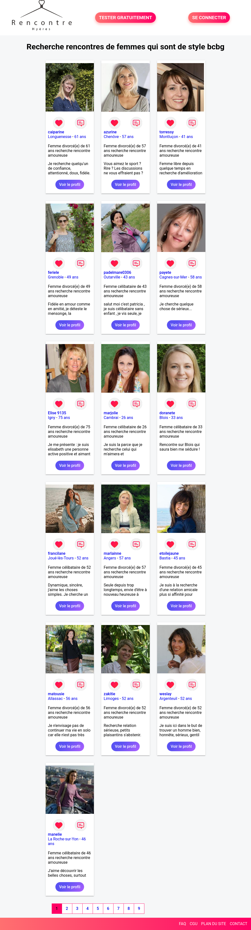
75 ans (64, 417)
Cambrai (111, 417)
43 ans (129, 277)
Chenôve (111, 136)
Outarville (112, 277)
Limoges (111, 698)
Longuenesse (59, 136)
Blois (164, 417)
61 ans (80, 136)
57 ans (128, 136)
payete (165, 272)
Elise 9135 (57, 413)
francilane (56, 553)
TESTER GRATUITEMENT (125, 17)
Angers (110, 558)
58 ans (196, 277)
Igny (51, 417)
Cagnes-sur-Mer (173, 277)
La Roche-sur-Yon (63, 839)
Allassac (55, 698)
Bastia (165, 558)
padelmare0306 (117, 272)
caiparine (56, 132)
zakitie (109, 694)
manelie (55, 834)
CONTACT (238, 923)
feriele (53, 272)
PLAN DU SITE (213, 923)
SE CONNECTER (209, 17)
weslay (166, 694)
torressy (167, 132)
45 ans (179, 558)
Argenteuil (168, 698)
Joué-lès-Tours (61, 558)
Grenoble (56, 277)
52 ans (82, 558)
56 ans (71, 698)
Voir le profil (69, 184)
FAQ (182, 923)
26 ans (127, 417)
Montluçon (169, 136)
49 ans (72, 277)
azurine (110, 132)
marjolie (111, 413)
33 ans (177, 417)
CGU (194, 923)
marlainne (112, 553)
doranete (167, 413)
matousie (56, 694)
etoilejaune (169, 553)
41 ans (187, 136)
